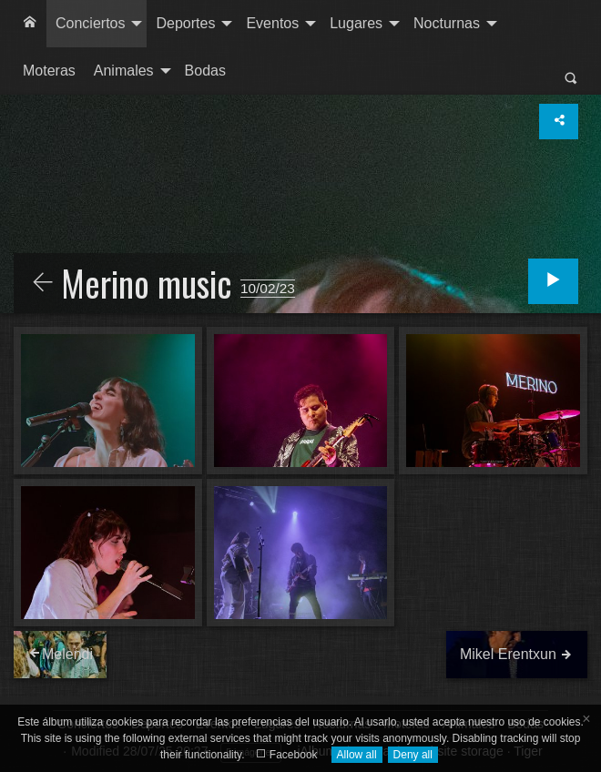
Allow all (357, 754)
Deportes (185, 23)
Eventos (272, 23)
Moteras (49, 70)
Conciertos (90, 23)
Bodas (205, 70)
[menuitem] (30, 23)
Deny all (413, 754)
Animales (124, 70)
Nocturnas (446, 23)
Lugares (356, 23)
